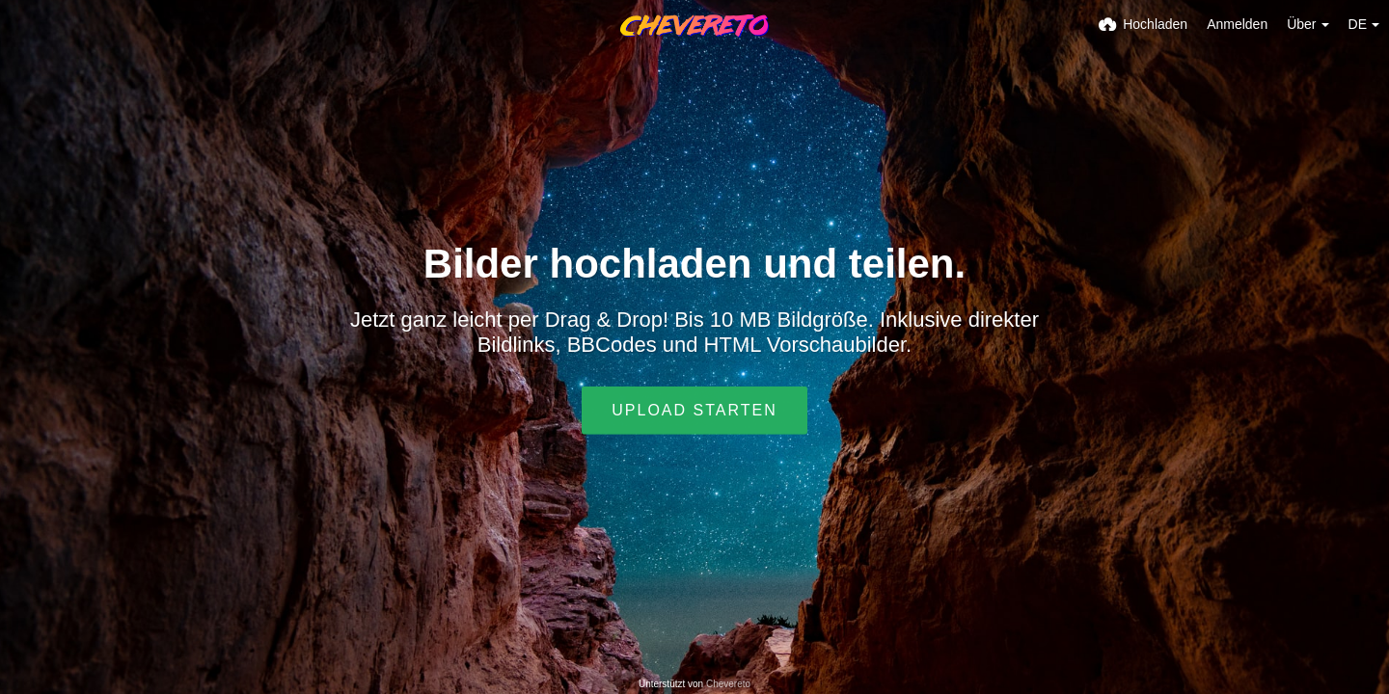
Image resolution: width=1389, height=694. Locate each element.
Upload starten (694, 410)
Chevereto (728, 684)
